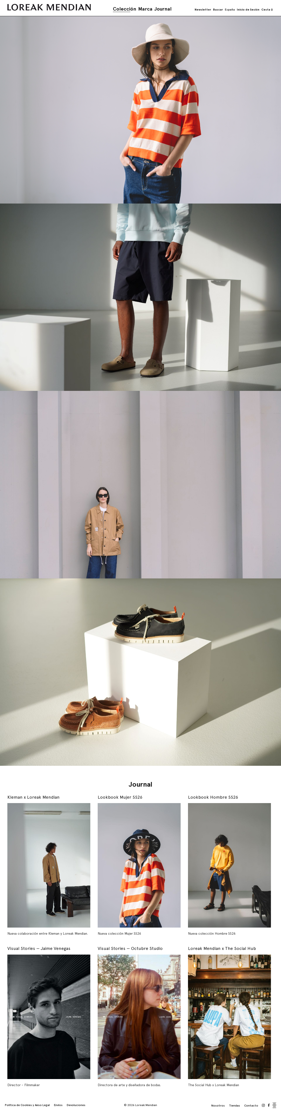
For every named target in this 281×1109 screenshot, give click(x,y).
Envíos (58, 1105)
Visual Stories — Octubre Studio (130, 948)
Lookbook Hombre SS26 (213, 797)
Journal (163, 9)
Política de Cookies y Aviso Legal (27, 1105)
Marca (145, 9)
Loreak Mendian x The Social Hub (222, 948)
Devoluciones (76, 1105)
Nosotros (218, 1105)
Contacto (251, 1105)
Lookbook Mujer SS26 (120, 797)
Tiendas (234, 1105)
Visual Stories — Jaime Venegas (38, 948)
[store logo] (49, 7)
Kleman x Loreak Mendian (33, 797)
